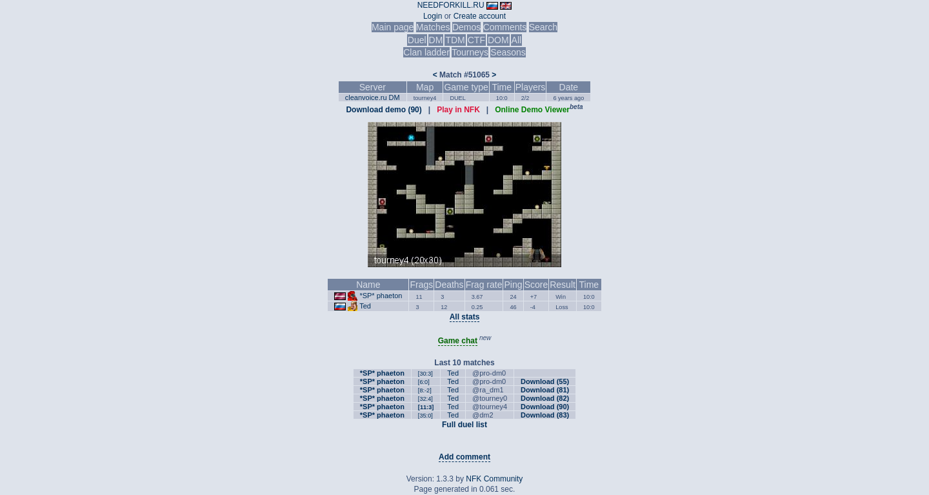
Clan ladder (426, 52)
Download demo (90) (383, 109)
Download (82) (545, 398)
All (517, 40)
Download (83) (545, 415)
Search (543, 27)
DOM (498, 40)
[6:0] (424, 382)
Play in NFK (458, 109)
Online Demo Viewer (532, 109)
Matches (433, 27)
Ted (365, 306)
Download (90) (545, 406)
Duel (417, 40)
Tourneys (470, 52)
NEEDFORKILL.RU (450, 5)
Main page (393, 27)
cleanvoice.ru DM (372, 97)
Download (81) (545, 390)
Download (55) (545, 381)
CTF (476, 40)
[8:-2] (425, 390)
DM (436, 40)
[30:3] (425, 373)
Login (432, 16)
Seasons (507, 52)
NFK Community (494, 478)
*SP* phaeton (380, 295)
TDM (454, 40)
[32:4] (425, 399)
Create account (480, 16)
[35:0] (425, 415)
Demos (466, 27)
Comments (505, 27)
